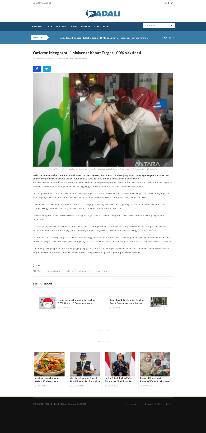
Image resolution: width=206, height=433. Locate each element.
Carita (73, 26)
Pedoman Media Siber (151, 404)
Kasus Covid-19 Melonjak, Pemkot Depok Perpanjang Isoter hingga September (126, 303)
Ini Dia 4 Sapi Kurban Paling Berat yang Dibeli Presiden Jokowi (119, 381)
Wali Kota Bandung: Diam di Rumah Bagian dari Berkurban (85, 380)
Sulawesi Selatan (102, 271)
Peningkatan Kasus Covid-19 (60, 271)
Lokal (49, 26)
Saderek (85, 26)
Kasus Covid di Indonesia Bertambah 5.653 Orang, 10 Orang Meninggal (76, 301)
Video (96, 26)
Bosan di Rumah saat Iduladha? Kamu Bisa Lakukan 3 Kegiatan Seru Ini (154, 381)
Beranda (37, 26)
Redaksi (169, 404)
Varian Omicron (84, 271)
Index (106, 26)
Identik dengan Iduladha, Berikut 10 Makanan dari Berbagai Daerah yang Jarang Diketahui (111, 38)
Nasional (61, 26)
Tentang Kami (131, 404)
